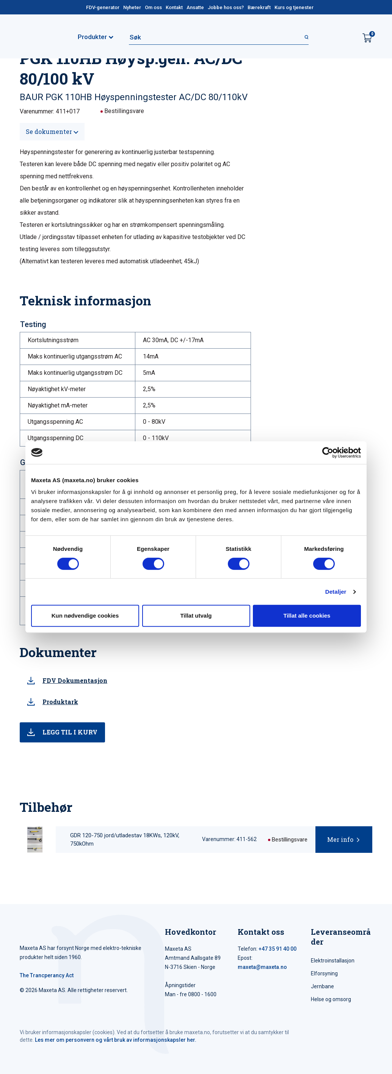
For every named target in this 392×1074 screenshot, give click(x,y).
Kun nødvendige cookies (85, 615)
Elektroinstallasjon (332, 961)
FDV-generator (102, 7)
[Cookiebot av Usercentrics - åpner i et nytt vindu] (328, 452)
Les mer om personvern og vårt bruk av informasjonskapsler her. (115, 1040)
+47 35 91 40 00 (277, 949)
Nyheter (132, 7)
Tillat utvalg (196, 615)
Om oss (153, 7)
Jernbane (322, 986)
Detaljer (336, 591)
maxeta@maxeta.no (262, 967)
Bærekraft (259, 7)
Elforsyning (324, 973)
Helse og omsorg (331, 999)
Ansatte (195, 7)
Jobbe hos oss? (226, 7)
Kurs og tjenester (294, 7)
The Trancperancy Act (47, 975)
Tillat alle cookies (307, 615)
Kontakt (174, 7)
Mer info (340, 839)
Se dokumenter (52, 131)
